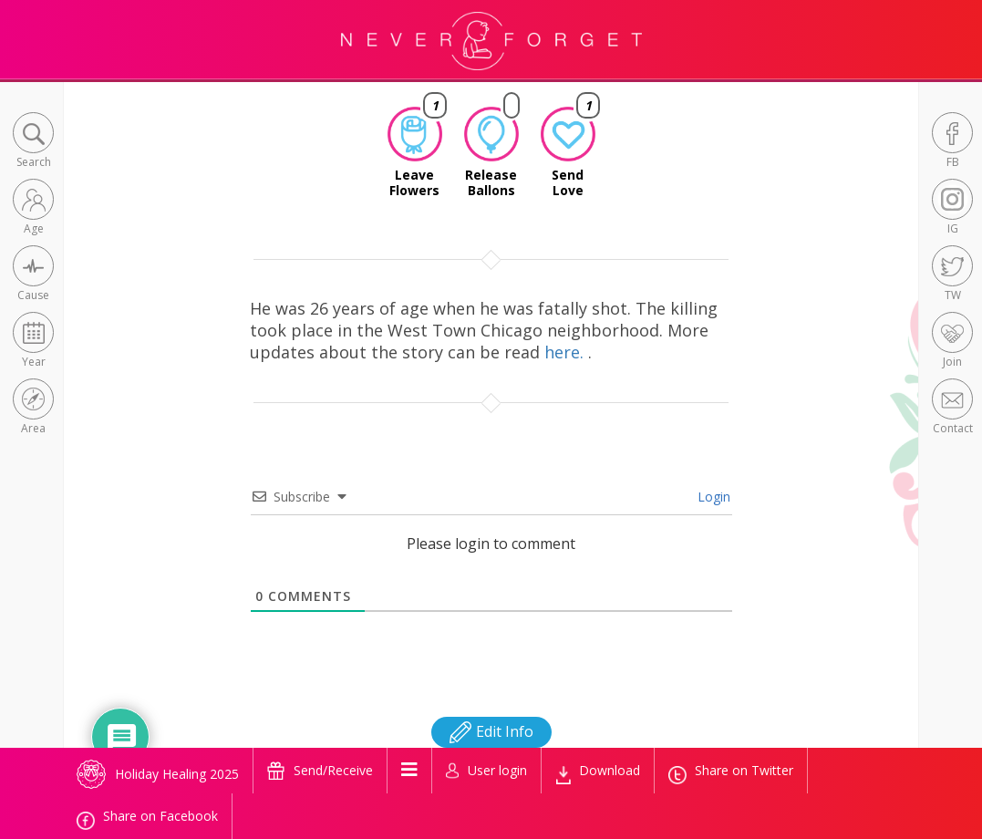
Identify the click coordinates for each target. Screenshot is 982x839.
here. (566, 352)
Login (712, 496)
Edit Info (491, 731)
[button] (33, 141)
